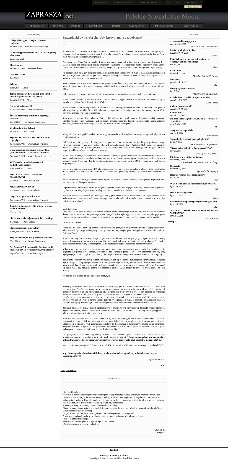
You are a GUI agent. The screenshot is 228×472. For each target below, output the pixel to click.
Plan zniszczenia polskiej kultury (25, 228)
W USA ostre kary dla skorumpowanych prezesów (193, 183)
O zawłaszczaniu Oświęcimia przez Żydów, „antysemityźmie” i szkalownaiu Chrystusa (29, 151)
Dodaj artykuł (193, 7)
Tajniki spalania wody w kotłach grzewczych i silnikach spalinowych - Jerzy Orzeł (30, 95)
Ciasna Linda (176, 70)
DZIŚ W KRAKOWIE (164, 26)
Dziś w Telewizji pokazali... (182, 192)
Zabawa (13, 84)
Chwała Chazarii (17, 74)
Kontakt (114, 450)
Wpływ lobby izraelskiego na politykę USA (189, 139)
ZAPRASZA (123, 3)
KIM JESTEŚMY (37, 26)
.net (101, 3)
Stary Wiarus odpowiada (181, 130)
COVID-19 (75, 26)
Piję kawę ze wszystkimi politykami (186, 157)
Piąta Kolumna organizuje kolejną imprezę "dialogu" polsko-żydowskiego (189, 60)
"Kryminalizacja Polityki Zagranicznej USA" (191, 148)
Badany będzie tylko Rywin (182, 88)
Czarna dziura (176, 112)
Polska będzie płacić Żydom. (183, 50)
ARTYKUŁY (58, 26)
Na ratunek (175, 79)
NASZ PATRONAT (136, 26)
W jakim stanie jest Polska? (22, 128)
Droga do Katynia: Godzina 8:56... (25, 196)
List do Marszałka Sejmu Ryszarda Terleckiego (31, 218)
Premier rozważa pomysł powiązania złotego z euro (193, 201)
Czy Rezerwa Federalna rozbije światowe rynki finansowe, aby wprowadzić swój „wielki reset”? (32, 248)
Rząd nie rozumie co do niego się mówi (187, 175)
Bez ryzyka (175, 166)
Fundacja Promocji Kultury (114, 455)
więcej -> (172, 221)
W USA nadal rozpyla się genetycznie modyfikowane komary (27, 163)
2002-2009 (116, 26)
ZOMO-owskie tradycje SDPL (184, 41)
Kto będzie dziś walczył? (21, 106)
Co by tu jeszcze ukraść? (181, 106)
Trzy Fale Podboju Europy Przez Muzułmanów (31, 237)
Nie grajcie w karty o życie (22, 187)
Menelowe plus (16, 65)
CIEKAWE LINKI (96, 26)
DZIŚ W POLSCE (191, 26)
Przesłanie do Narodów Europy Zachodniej (190, 97)
